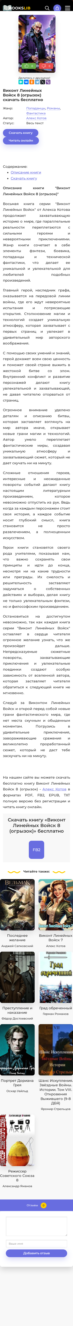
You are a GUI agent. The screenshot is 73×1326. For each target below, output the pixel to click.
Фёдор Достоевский (17, 1018)
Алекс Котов (36, 118)
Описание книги (26, 172)
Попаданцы (35, 108)
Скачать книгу (21, 133)
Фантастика (36, 113)
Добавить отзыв (36, 1253)
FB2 (36, 849)
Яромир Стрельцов (55, 1109)
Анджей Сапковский (17, 946)
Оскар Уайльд (17, 1091)
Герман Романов (56, 1014)
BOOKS (19, 8)
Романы (53, 108)
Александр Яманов (17, 1186)
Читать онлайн (21, 140)
